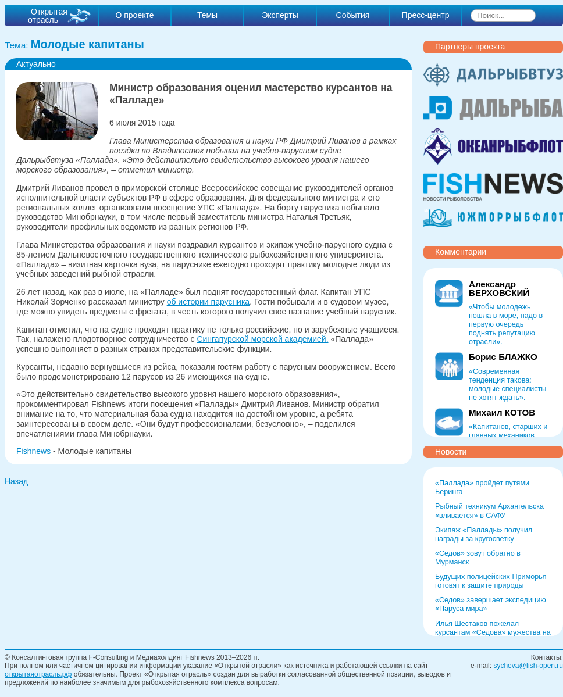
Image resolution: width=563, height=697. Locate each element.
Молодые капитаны (87, 44)
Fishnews (33, 451)
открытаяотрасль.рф (38, 674)
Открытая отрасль (47, 15)
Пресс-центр (426, 15)
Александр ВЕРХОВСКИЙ (499, 288)
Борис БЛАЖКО (503, 357)
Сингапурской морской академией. (262, 339)
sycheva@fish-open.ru (528, 666)
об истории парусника (208, 301)
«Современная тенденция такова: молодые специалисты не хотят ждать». (507, 384)
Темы (207, 15)
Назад (16, 481)
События (353, 15)
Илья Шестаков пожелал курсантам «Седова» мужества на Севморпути (493, 632)
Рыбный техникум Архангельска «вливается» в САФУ (489, 510)
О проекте (134, 15)
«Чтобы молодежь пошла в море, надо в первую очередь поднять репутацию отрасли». (506, 324)
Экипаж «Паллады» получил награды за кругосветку (483, 534)
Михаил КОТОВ (502, 412)
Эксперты (280, 15)
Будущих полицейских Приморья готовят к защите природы (491, 581)
